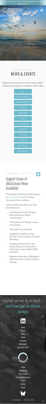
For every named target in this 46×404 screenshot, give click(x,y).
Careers (23, 330)
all (23, 91)
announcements (23, 102)
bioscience (23, 113)
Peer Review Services (23, 377)
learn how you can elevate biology (23, 308)
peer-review (23, 123)
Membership (23, 370)
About (23, 327)
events (23, 118)
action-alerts (23, 96)
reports (23, 140)
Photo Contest (23, 374)
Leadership (23, 340)
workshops (23, 151)
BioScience (23, 344)
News (23, 334)
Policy (23, 367)
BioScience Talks (23, 347)
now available (14, 197)
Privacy (23, 380)
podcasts (23, 129)
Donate (23, 337)
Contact (23, 384)
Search (23, 387)
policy (23, 134)
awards (23, 107)
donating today (21, 3)
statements (23, 145)
